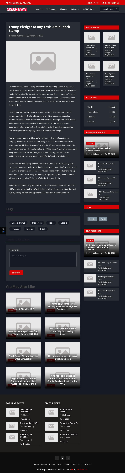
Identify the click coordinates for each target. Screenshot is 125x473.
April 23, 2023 (24, 430)
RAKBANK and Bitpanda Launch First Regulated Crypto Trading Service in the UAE (62, 379)
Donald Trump (18, 222)
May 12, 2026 (64, 442)
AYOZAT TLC (82, 469)
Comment (16, 273)
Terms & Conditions (42, 464)
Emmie (21, 35)
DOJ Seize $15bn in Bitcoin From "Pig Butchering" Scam (62, 331)
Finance (63, 9)
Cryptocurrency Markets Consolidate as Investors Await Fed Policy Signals (23, 381)
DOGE (42, 228)
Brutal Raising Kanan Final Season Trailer (98, 149)
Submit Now (92, 2)
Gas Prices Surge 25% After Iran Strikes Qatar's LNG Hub (23, 332)
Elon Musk (37, 222)
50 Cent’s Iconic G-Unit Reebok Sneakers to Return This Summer (101, 247)
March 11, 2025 (36, 35)
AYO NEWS (28, 426)
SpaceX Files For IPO (23, 309)
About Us (77, 464)
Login (107, 2)
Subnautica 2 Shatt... (66, 410)
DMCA (68, 464)
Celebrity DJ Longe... (26, 435)
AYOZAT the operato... (26, 410)
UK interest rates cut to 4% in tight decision (62, 357)
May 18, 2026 (102, 171)
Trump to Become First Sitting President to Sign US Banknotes (62, 306)
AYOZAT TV (88, 9)
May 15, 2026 (109, 253)
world (103, 219)
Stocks (64, 222)
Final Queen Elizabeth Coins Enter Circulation (23, 357)
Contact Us (87, 464)
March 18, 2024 (25, 444)
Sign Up (115, 2)
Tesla (51, 222)
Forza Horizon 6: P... (69, 434)
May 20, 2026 (90, 55)
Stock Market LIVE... (29, 423)
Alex (27, 415)
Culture (75, 9)
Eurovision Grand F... (69, 423)
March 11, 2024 (26, 419)
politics (92, 219)
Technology (51, 9)
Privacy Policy (57, 464)
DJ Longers (89, 82)
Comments (14, 250)
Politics (29, 228)
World (39, 9)
